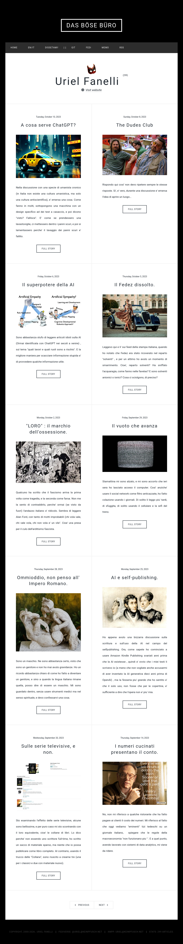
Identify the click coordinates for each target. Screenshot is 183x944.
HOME (14, 47)
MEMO (105, 47)
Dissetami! (51, 47)
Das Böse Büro (91, 25)
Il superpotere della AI (48, 284)
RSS (121, 47)
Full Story (48, 248)
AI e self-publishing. (134, 577)
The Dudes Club (134, 125)
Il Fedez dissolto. (134, 284)
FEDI (88, 47)
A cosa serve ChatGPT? (48, 125)
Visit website (94, 90)
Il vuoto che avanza (135, 425)
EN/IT (31, 47)
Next (102, 905)
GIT (73, 47)
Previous (83, 905)
